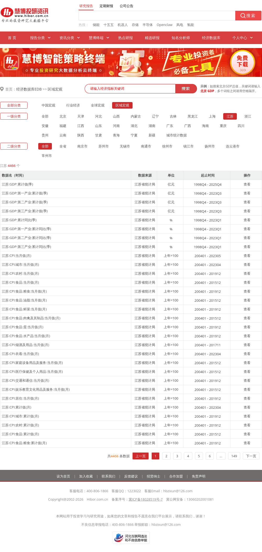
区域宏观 (55, 89)
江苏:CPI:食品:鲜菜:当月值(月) (24, 309)
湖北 (134, 125)
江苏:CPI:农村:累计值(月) (20, 425)
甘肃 (98, 135)
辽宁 (155, 116)
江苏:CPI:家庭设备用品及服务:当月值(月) (32, 362)
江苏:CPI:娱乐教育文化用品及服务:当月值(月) (36, 389)
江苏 (230, 116)
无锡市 (125, 146)
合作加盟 (176, 476)
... (221, 456)
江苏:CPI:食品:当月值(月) (20, 282)
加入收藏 (86, 476)
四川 (241, 125)
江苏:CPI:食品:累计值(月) (20, 434)
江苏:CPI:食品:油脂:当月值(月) (24, 300)
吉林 (173, 116)
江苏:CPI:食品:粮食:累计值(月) (24, 442)
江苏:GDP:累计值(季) (17, 184)
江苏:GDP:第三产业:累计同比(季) (26, 246)
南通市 (146, 146)
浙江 (247, 116)
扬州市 (210, 146)
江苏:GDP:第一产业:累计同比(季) (26, 228)
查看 (247, 184)
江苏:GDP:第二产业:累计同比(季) (26, 237)
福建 (62, 125)
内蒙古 (136, 116)
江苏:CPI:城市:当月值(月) (20, 264)
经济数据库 (211, 37)
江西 (80, 125)
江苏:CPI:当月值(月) (16, 255)
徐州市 (167, 146)
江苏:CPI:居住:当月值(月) (20, 398)
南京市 (82, 146)
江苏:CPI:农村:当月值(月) (20, 273)
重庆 (223, 125)
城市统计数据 (176, 135)
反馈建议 (131, 476)
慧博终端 (96, 37)
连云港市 (232, 146)
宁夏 (134, 135)
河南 (116, 125)
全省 (62, 146)
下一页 (251, 456)
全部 (45, 116)
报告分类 (37, 37)
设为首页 (63, 476)
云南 (62, 135)
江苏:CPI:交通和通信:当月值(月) (25, 380)
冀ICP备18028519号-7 (146, 499)
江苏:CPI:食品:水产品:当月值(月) (26, 335)
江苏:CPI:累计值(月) (16, 407)
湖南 (152, 125)
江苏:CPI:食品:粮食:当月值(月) (24, 291)
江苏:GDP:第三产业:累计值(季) (25, 211)
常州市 (47, 155)
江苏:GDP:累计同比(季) (19, 219)
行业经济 (73, 105)
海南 (205, 125)
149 (234, 456)
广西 (187, 125)
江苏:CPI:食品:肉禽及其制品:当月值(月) (31, 318)
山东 (98, 125)
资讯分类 (66, 37)
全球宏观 (98, 105)
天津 (80, 116)
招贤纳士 (153, 476)
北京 (62, 116)
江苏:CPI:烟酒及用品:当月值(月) (25, 344)
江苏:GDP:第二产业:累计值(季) (25, 202)
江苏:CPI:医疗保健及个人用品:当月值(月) (32, 371)
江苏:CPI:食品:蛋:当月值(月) (22, 327)
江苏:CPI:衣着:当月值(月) (20, 353)
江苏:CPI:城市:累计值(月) (20, 416)
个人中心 (239, 37)
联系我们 (108, 476)
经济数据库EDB (29, 89)
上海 (212, 116)
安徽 (45, 125)
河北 (98, 116)
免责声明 (198, 476)
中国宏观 (48, 105)
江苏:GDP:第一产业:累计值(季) (25, 193)
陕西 (80, 135)
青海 (116, 135)
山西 (116, 116)
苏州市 (104, 146)
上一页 (140, 456)
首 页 (12, 37)
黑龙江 (193, 116)
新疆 (152, 135)
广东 (169, 125)
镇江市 (188, 146)
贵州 (45, 135)
